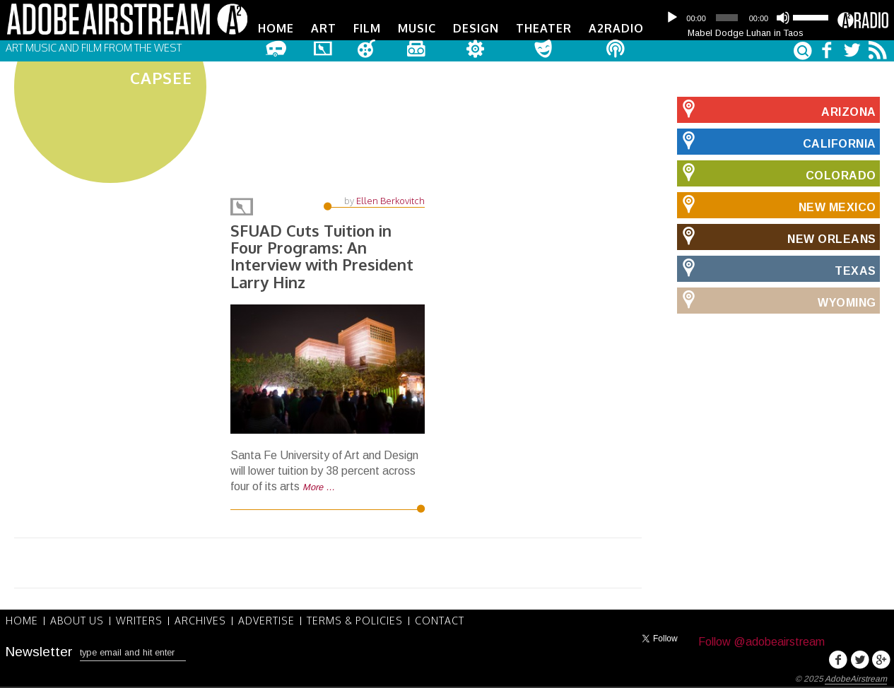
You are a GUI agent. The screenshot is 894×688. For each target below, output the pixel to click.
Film (367, 28)
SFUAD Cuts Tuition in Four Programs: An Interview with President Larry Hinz (321, 256)
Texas (776, 268)
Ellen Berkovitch (390, 200)
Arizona (776, 109)
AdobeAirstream (856, 679)
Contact (439, 621)
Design (476, 28)
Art (323, 28)
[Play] (672, 18)
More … (318, 487)
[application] (745, 18)
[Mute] (783, 18)
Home (275, 28)
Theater (543, 28)
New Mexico (776, 205)
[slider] (726, 17)
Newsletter (39, 651)
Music (417, 28)
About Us (77, 621)
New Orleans (776, 236)
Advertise (266, 621)
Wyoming (776, 300)
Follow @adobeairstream (761, 642)
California (776, 141)
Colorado (776, 173)
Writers (139, 621)
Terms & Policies (355, 621)
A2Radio (616, 28)
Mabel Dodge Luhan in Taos (746, 33)
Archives (200, 621)
